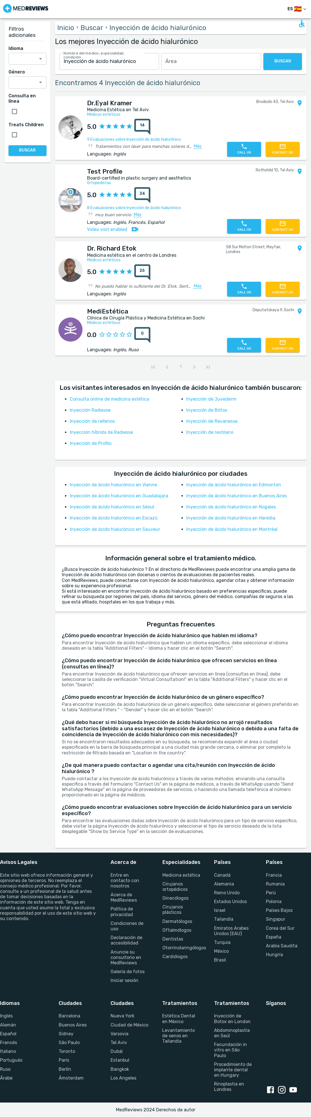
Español (8, 1033)
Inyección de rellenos (92, 421)
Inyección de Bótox (206, 410)
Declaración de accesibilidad (126, 940)
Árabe (6, 1078)
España (273, 937)
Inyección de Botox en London (232, 1018)
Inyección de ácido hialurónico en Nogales (231, 507)
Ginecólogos (175, 898)
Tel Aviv (119, 1042)
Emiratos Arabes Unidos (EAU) (231, 930)
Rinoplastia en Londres (229, 1086)
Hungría (274, 954)
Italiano (8, 1051)
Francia (274, 875)
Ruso (5, 1069)
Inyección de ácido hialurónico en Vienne (113, 484)
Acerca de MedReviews (124, 897)
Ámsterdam (71, 1078)
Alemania (224, 884)
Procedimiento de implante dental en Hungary (233, 1070)
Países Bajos (279, 910)
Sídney (66, 1033)
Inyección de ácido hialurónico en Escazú (114, 518)
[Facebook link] (271, 1090)
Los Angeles (123, 1078)
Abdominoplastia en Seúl (232, 1033)
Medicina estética (181, 875)
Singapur (275, 919)
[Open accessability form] (302, 23)
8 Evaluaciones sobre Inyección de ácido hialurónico (134, 207)
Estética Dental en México (178, 1018)
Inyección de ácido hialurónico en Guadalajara (119, 495)
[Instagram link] (283, 1090)
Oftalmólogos (176, 930)
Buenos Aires (73, 1025)
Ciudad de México (129, 1025)
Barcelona (69, 1016)
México (221, 951)
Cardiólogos (175, 956)
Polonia (274, 901)
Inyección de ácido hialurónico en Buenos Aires (236, 495)
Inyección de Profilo (90, 443)
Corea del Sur (280, 928)
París (64, 1060)
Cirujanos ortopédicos (175, 886)
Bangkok (120, 1069)
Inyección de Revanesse (212, 421)
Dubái (117, 1051)
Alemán (8, 1025)
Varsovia (119, 1033)
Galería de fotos (128, 971)
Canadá (222, 875)
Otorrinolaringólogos (181, 947)
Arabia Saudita (281, 945)
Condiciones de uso (127, 926)
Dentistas (172, 939)
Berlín (65, 1069)
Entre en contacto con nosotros (125, 880)
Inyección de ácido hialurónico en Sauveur (115, 529)
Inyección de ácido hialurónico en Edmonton (233, 484)
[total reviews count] (142, 126)
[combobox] (109, 61)
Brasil (220, 960)
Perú (271, 892)
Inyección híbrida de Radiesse (101, 432)
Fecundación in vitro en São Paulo (230, 1050)
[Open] (41, 59)
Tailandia (223, 919)
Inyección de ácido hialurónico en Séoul (112, 507)
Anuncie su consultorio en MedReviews (126, 957)
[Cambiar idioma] (297, 9)
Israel (219, 910)
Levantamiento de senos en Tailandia (178, 1036)
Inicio (65, 28)
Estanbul (120, 1060)
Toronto (67, 1051)
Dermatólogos (177, 921)
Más (198, 146)
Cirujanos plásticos (172, 909)
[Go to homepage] (25, 9)
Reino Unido (227, 892)
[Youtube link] (294, 1090)
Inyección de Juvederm (211, 399)
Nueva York (122, 1016)
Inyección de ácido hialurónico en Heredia (230, 518)
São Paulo (69, 1042)
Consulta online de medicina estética (109, 399)
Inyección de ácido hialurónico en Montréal (232, 529)
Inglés (6, 1016)
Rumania (275, 884)
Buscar (92, 28)
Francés (8, 1042)
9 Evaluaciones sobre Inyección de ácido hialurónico (134, 139)
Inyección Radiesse (90, 410)
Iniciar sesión (124, 980)
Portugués (11, 1060)
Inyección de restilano (209, 432)
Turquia (222, 942)
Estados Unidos (230, 901)
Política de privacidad (122, 911)
